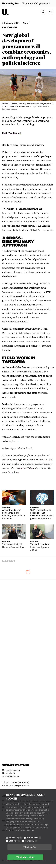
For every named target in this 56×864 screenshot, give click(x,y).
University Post (11, 3)
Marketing (31, 840)
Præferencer (34, 837)
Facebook (19, 455)
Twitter (47, 459)
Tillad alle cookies (25, 857)
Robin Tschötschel (11, 133)
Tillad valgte (29, 847)
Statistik (14, 840)
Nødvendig (15, 837)
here (14, 440)
